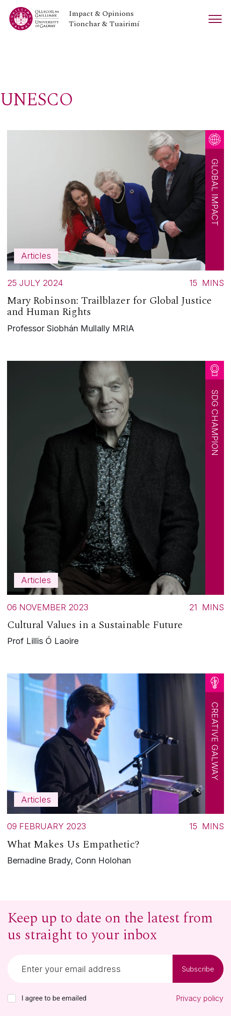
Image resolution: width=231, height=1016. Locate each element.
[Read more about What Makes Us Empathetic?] (115, 771)
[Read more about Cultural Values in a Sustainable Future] (115, 506)
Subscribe (198, 969)
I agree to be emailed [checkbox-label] (54, 998)
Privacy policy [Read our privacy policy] (200, 998)
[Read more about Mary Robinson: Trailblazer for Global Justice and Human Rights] (115, 234)
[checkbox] (11, 998)
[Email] (90, 969)
